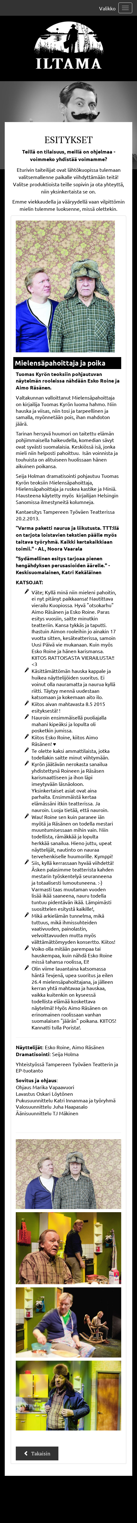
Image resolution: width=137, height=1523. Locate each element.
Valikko (107, 8)
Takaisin (37, 1453)
